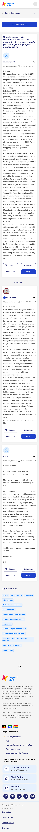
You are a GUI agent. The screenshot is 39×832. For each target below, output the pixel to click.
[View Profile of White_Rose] (11, 297)
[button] (6, 265)
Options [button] (35, 13)
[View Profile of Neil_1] (5, 456)
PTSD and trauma (8, 610)
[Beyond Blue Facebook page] (5, 797)
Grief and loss (7, 600)
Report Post (10, 271)
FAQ (7, 741)
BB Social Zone (16, 595)
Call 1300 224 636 (20, 767)
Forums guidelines (13, 737)
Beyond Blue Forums (8, 4)
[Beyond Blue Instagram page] (19, 797)
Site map (5, 828)
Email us (15, 786)
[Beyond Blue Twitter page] (25, 797)
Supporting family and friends (13, 633)
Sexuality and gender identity (13, 619)
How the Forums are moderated (19, 745)
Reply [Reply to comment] (28, 436)
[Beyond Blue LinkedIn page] (32, 797)
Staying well (7, 624)
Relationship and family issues (13, 614)
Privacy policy (8, 823)
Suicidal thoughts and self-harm (14, 629)
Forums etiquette (13, 749)
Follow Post (28, 265)
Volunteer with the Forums (17, 753)
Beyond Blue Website (10, 678)
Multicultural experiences (12, 605)
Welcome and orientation (11, 645)
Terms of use (7, 817)
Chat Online (17, 777)
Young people (7, 650)
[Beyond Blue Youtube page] (12, 797)
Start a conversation (19, 24)
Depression (29, 595)
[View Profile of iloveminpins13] (9, 62)
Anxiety (5, 595)
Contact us (6, 812)
